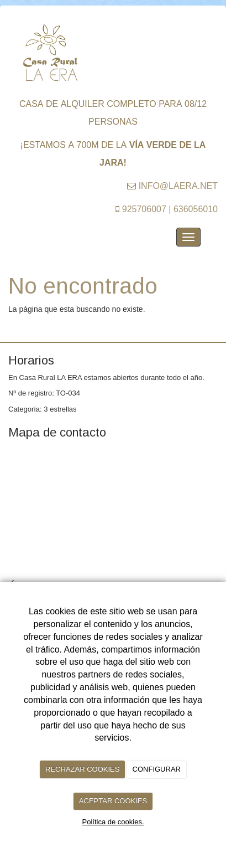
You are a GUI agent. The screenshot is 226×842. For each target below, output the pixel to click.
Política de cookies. (113, 822)
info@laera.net (178, 185)
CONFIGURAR (157, 769)
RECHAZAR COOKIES (82, 769)
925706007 (144, 208)
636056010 (196, 208)
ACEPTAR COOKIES (113, 801)
